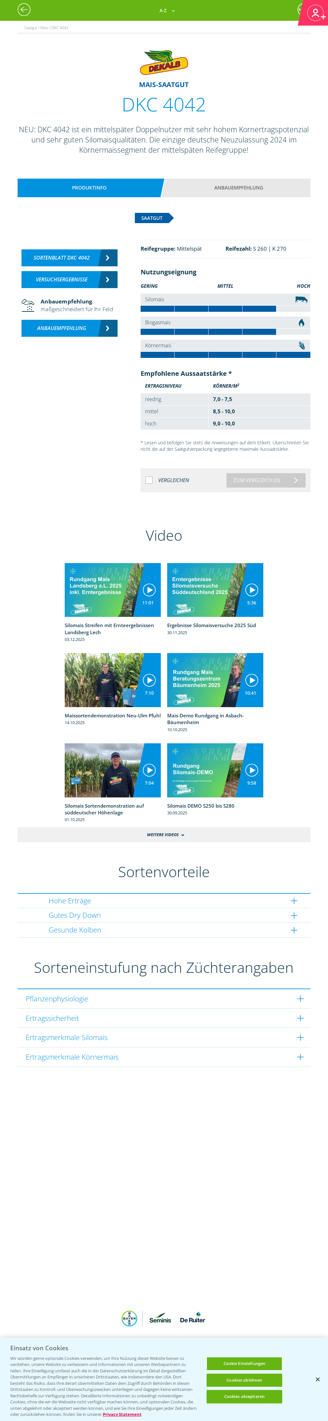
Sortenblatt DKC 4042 (62, 257)
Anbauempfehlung (238, 187)
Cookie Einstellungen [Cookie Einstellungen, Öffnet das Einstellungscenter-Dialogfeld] (245, 1363)
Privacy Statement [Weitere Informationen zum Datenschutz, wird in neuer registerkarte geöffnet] (122, 1414)
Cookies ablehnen (244, 1380)
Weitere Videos (163, 834)
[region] (164, 1379)
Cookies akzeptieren (244, 1396)
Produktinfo (89, 187)
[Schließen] (318, 1379)
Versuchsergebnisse (61, 279)
